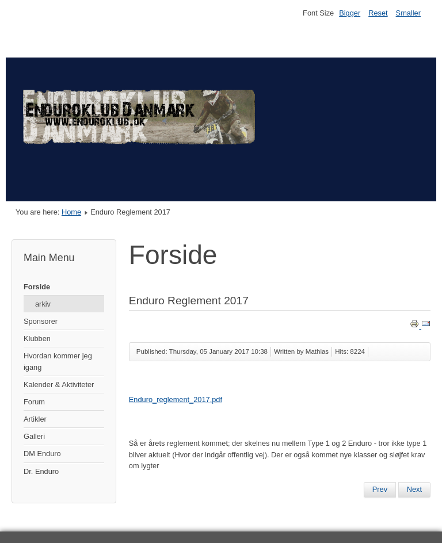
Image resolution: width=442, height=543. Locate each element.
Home (71, 212)
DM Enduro (42, 453)
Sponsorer (41, 321)
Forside (37, 286)
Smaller (408, 13)
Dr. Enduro (41, 471)
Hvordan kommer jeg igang (58, 361)
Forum (34, 401)
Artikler (35, 419)
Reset (377, 13)
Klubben (37, 338)
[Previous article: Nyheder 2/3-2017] (380, 489)
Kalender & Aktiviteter (59, 384)
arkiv (43, 304)
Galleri (34, 436)
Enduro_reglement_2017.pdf (175, 399)
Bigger (349, 13)
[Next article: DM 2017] (414, 489)
